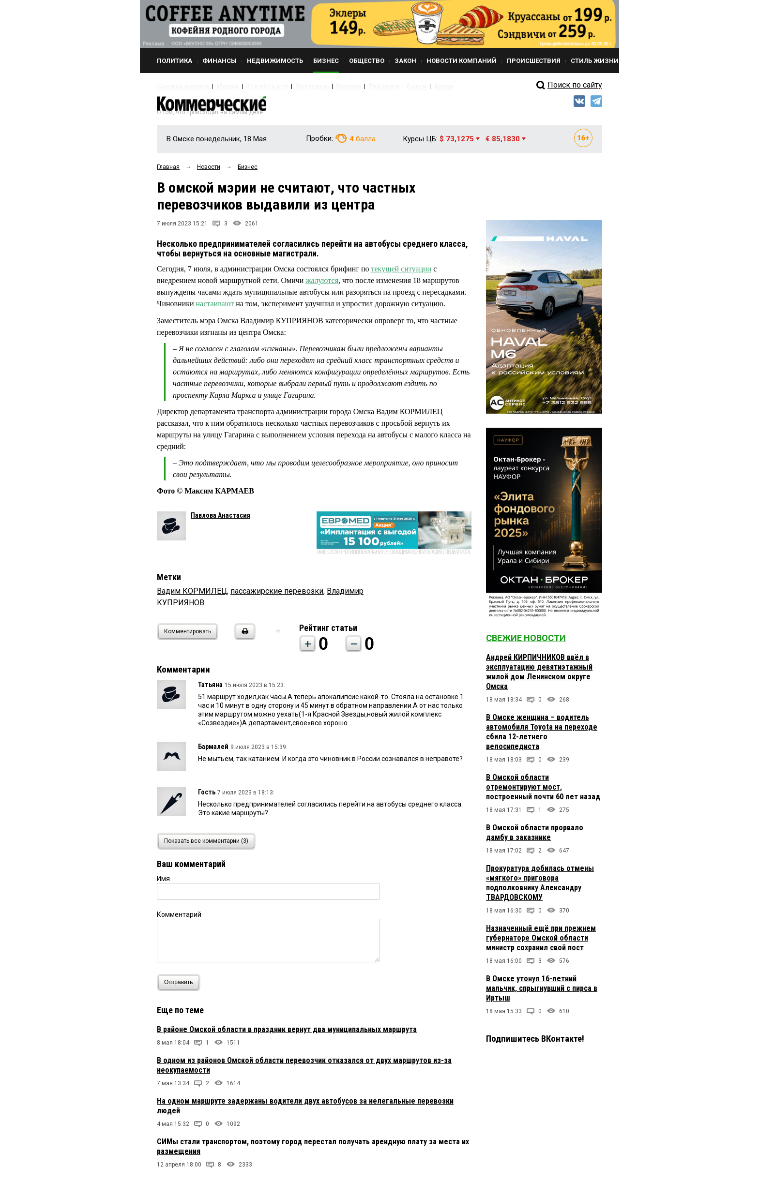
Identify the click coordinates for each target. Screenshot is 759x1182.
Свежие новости (526, 643)
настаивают (215, 308)
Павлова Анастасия (220, 520)
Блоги (378, 86)
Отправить (180, 986)
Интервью (287, 86)
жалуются (321, 285)
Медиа (217, 86)
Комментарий (179, 919)
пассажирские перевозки (276, 595)
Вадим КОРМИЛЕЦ (192, 595)
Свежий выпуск (178, 86)
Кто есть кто (250, 86)
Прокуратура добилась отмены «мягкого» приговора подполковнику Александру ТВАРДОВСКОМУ (540, 887)
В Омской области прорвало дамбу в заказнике (534, 837)
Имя (163, 883)
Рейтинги (350, 86)
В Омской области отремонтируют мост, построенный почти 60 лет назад (543, 792)
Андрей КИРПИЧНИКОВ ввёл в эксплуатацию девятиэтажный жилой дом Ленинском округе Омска (539, 677)
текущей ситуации (401, 273)
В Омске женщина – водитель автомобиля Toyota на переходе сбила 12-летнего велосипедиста (541, 737)
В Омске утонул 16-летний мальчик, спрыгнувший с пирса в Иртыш (541, 993)
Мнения (319, 86)
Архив (401, 86)
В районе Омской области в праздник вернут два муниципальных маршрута (287, 1033)
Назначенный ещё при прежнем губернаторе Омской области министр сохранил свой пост (541, 942)
